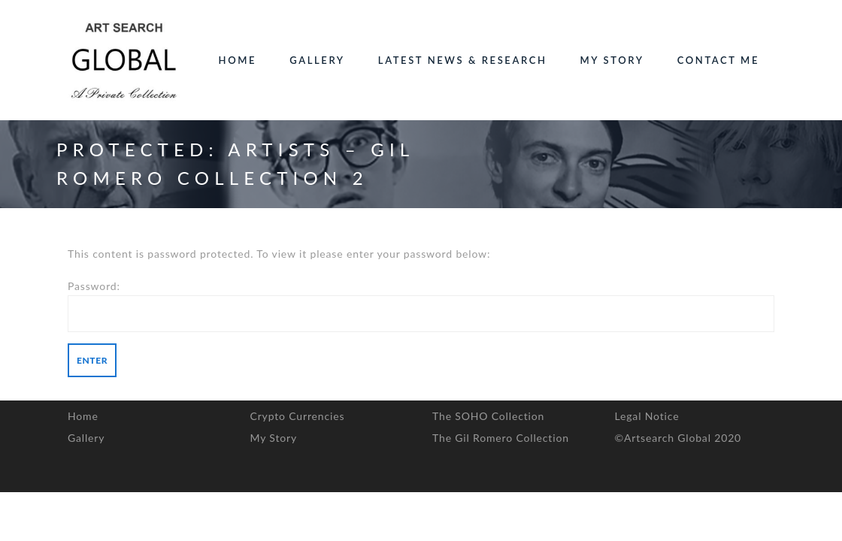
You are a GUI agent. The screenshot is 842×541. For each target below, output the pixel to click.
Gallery (317, 60)
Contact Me (718, 60)
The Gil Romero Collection (500, 437)
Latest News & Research (462, 60)
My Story (612, 60)
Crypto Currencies (297, 416)
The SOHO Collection (488, 416)
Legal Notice (647, 416)
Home (238, 60)
